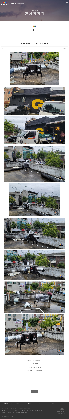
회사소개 (6, 403)
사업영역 (17, 403)
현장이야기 (41, 403)
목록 (34, 391)
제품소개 (29, 403)
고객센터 (53, 403)
